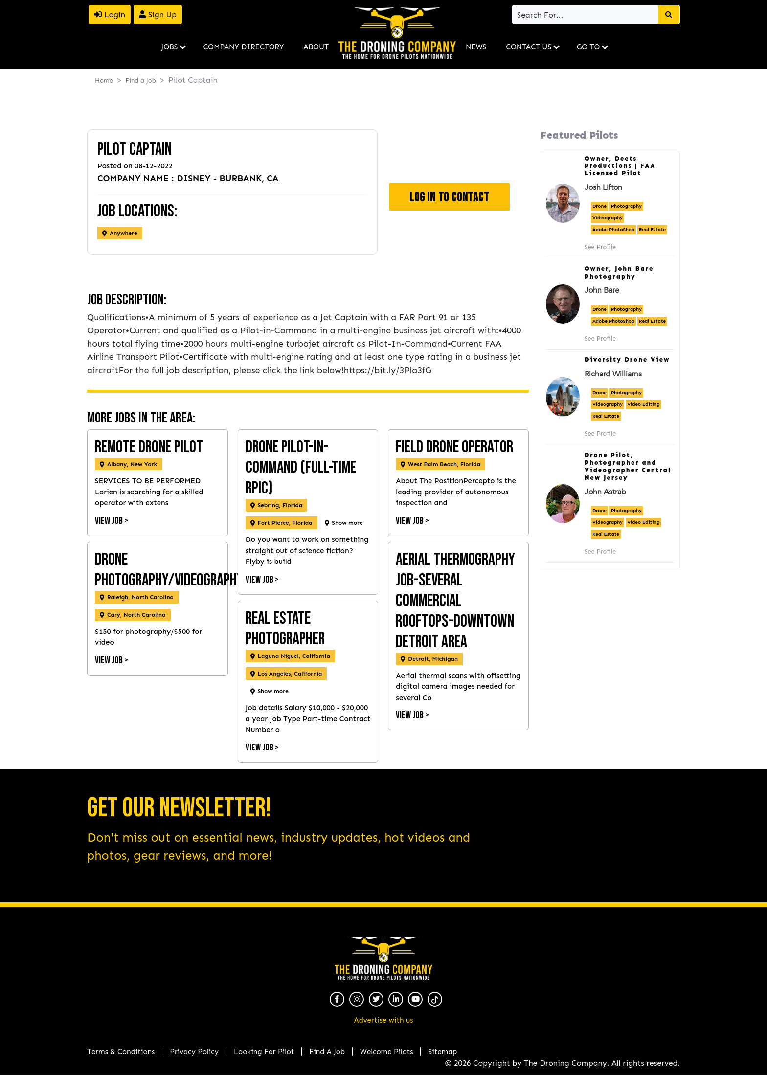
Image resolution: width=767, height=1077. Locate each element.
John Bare (602, 290)
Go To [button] (588, 47)
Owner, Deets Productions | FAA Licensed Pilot (620, 166)
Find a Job (140, 80)
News (476, 47)
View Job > (111, 521)
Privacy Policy (194, 1051)
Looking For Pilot (264, 1051)
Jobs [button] (169, 47)
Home (104, 80)
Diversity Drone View (627, 359)
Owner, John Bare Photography (619, 272)
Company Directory (243, 47)
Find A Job (327, 1051)
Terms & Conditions (121, 1051)
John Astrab (605, 492)
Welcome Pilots (386, 1051)
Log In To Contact (449, 197)
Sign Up (158, 14)
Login (109, 14)
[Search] (585, 14)
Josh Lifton (603, 187)
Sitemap (442, 1051)
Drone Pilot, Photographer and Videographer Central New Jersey (628, 466)
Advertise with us (383, 1020)
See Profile (600, 247)
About (316, 47)
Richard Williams (613, 374)
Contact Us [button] (528, 47)
